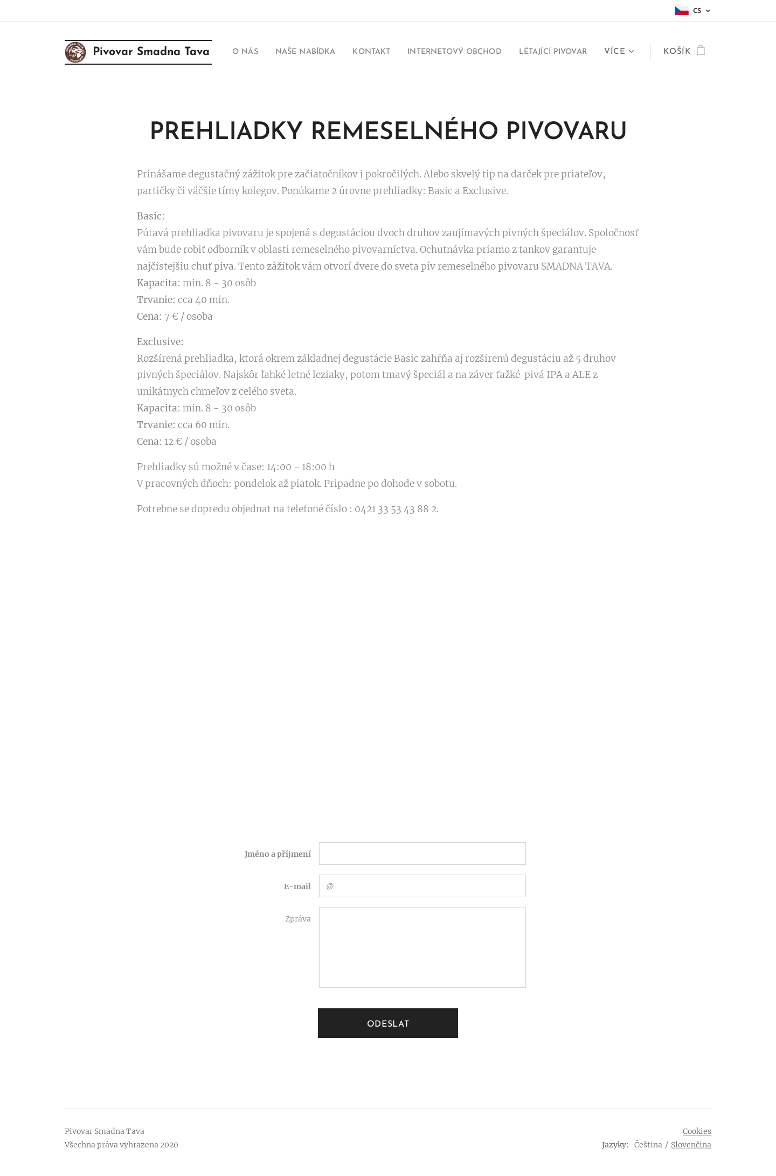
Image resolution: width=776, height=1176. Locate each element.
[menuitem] (306, 52)
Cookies (697, 1131)
